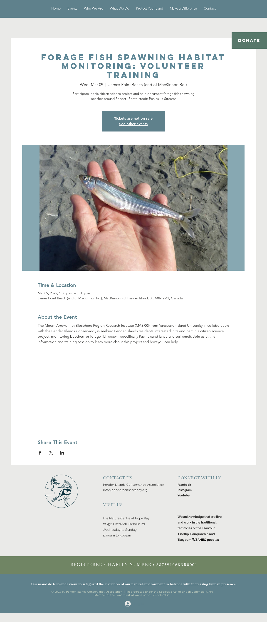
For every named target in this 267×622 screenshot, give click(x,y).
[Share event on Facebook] (40, 453)
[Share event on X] (51, 453)
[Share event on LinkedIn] (62, 453)
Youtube (184, 495)
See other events (133, 124)
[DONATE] (249, 40)
